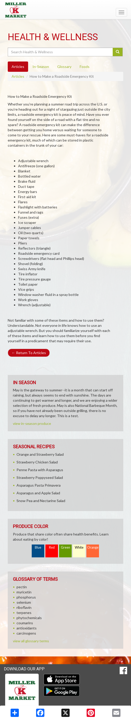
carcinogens (26, 633)
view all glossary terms (31, 641)
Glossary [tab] (64, 66)
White (79, 547)
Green (65, 547)
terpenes (24, 612)
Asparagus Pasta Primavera (39, 485)
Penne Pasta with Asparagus (40, 470)
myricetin (24, 592)
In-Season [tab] (40, 66)
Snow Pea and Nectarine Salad (41, 500)
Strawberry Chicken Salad (37, 462)
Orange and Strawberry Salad (40, 454)
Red (52, 547)
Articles (18, 76)
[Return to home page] (65, 10)
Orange (93, 547)
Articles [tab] (18, 66)
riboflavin (24, 607)
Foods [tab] (84, 66)
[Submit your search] (118, 52)
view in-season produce (32, 423)
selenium (24, 602)
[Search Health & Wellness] (60, 52)
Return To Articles (29, 352)
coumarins (25, 623)
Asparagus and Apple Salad (38, 493)
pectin (22, 587)
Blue (38, 547)
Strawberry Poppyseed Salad (40, 477)
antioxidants (27, 628)
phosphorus (26, 597)
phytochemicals (29, 618)
